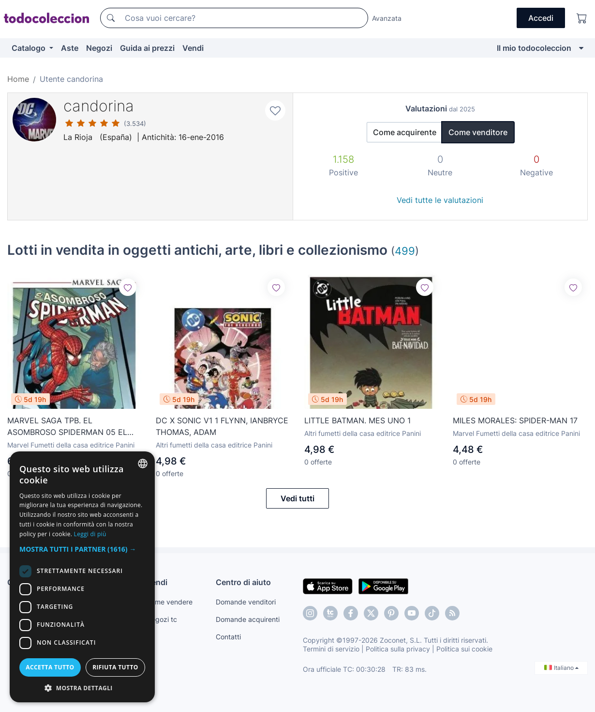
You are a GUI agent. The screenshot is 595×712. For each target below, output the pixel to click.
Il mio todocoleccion (534, 48)
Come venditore (477, 132)
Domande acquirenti (248, 619)
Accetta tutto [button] (50, 667)
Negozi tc (161, 619)
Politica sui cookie (464, 649)
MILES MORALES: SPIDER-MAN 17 (515, 420)
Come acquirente (404, 132)
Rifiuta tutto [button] (115, 667)
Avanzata (387, 18)
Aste (69, 48)
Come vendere (169, 602)
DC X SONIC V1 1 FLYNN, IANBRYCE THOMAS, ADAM (222, 426)
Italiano (561, 667)
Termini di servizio (331, 649)
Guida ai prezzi (147, 48)
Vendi (193, 48)
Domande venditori (246, 602)
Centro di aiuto (243, 582)
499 (405, 250)
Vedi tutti (297, 498)
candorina (98, 105)
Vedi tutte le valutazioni (440, 200)
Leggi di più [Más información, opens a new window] (90, 534)
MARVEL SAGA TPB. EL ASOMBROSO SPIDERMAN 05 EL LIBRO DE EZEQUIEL (67, 427)
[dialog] (82, 576)
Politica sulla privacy (398, 649)
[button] (82, 549)
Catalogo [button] (29, 48)
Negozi (99, 48)
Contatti (228, 637)
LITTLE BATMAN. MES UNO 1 (357, 420)
